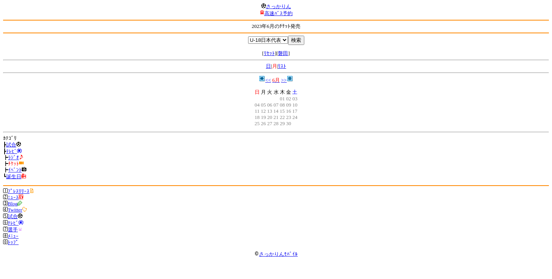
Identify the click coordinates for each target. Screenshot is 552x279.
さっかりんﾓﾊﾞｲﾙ (276, 254)
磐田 (283, 53)
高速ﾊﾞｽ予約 (278, 13)
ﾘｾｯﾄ (269, 53)
